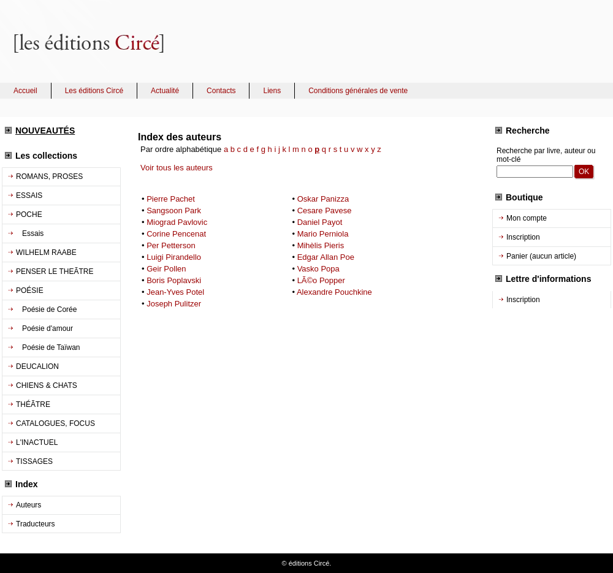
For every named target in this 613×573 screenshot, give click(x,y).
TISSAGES (34, 461)
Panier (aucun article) (541, 256)
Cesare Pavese (324, 210)
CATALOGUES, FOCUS (55, 423)
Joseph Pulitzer (174, 303)
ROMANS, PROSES (49, 176)
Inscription (523, 237)
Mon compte (526, 218)
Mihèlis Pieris (321, 245)
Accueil (25, 90)
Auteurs (28, 505)
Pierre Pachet (171, 198)
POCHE (29, 214)
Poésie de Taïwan (48, 347)
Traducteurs (35, 524)
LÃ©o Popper (321, 280)
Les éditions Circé (94, 90)
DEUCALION (37, 366)
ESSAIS (29, 195)
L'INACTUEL (37, 442)
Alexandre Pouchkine (334, 292)
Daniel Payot (320, 222)
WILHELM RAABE (46, 252)
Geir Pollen (166, 268)
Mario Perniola (323, 233)
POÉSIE (30, 290)
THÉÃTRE (33, 404)
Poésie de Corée (46, 309)
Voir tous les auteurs (176, 167)
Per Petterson (171, 245)
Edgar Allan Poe (325, 257)
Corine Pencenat (176, 233)
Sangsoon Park (174, 210)
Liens (272, 90)
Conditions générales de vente (358, 90)
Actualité (165, 90)
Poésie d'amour (44, 328)
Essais (30, 233)
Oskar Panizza (323, 198)
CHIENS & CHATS (46, 385)
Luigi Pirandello (174, 257)
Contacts (221, 90)
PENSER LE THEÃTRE (54, 271)
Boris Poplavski (174, 280)
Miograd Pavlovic (177, 222)
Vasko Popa (318, 268)
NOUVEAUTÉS (45, 130)
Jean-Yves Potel (175, 292)
